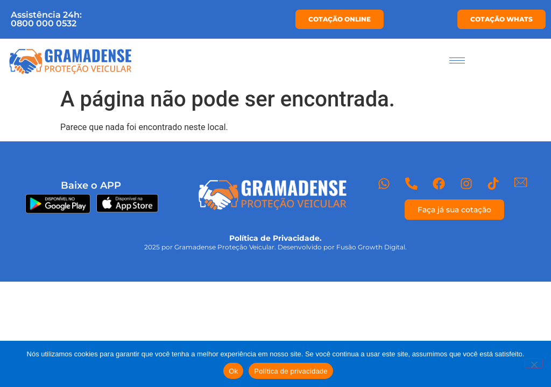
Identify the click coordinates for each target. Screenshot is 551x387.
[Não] (534, 363)
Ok (233, 371)
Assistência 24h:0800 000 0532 (46, 19)
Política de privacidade (291, 371)
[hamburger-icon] (457, 60)
